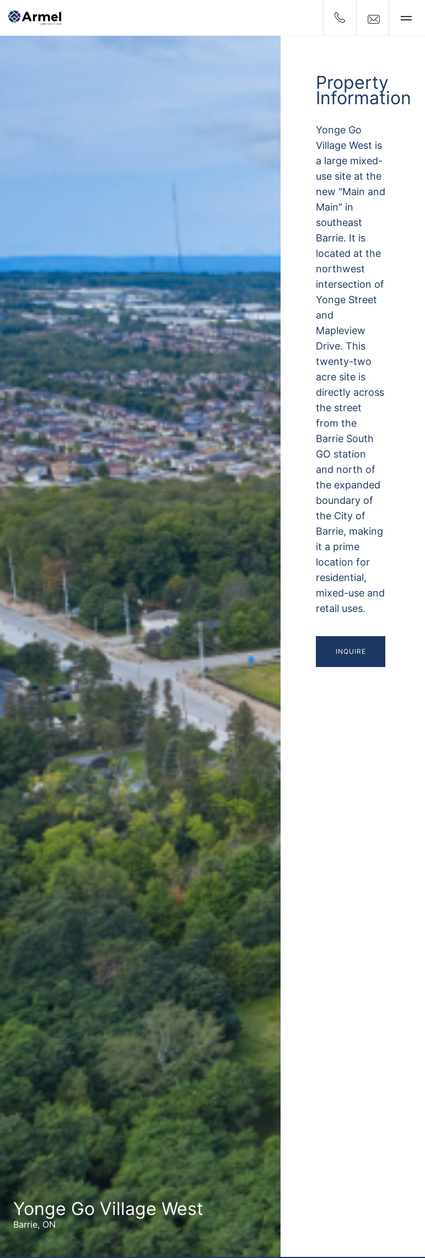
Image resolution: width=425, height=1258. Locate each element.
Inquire (351, 651)
